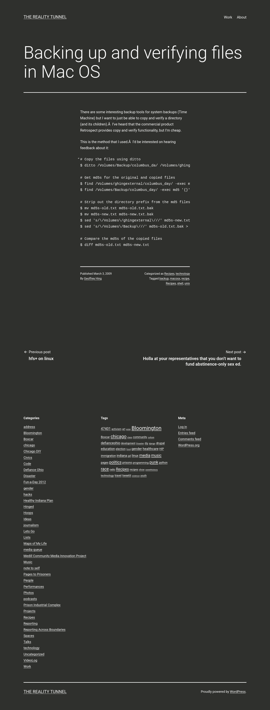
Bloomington (33, 433)
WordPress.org (189, 445)
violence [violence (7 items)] (136, 476)
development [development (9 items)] (128, 443)
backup (164, 278)
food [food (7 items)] (128, 449)
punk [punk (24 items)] (153, 462)
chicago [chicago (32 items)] (118, 436)
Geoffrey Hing (93, 278)
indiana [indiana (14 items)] (122, 455)
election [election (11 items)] (121, 449)
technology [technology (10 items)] (107, 475)
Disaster (29, 476)
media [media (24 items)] (144, 455)
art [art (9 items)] (123, 429)
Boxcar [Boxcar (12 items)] (105, 437)
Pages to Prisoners (37, 574)
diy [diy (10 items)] (146, 443)
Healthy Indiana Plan (38, 500)
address (29, 427)
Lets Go (29, 531)
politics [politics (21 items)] (115, 462)
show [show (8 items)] (142, 469)
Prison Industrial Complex (42, 605)
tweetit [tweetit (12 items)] (126, 475)
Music (28, 562)
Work (228, 17)
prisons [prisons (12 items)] (127, 462)
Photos (29, 593)
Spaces (29, 636)
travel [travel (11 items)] (118, 475)
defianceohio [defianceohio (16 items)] (110, 443)
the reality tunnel (45, 16)
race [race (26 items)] (105, 469)
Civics (28, 457)
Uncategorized (34, 654)
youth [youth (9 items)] (143, 475)
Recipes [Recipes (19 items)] (122, 469)
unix (187, 283)
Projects (29, 611)
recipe (185, 278)
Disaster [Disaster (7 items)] (140, 443)
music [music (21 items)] (156, 455)
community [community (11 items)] (140, 437)
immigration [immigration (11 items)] (108, 455)
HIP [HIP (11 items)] (161, 449)
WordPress (238, 691)
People (28, 580)
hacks (28, 494)
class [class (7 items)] (129, 437)
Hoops (28, 513)
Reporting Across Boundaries (44, 629)
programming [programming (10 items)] (141, 462)
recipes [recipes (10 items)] (134, 469)
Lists (27, 537)
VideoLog (30, 660)
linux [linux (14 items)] (135, 455)
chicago (29, 445)
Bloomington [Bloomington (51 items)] (147, 428)
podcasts (30, 599)
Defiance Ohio (34, 470)
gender (28, 488)
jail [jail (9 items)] (129, 455)
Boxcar (28, 439)
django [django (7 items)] (152, 443)
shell (180, 283)
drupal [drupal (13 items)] (160, 443)
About (241, 17)
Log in (182, 427)
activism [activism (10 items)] (116, 429)
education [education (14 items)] (108, 449)
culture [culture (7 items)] (151, 437)
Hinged (29, 507)
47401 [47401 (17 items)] (106, 429)
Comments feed (189, 439)
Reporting (31, 623)
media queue (33, 549)
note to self (32, 568)
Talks (27, 642)
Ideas (27, 519)
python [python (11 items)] (163, 462)
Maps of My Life (35, 543)
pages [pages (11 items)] (104, 462)
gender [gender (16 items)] (137, 449)
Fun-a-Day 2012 (35, 482)
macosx (175, 278)
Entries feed (186, 433)
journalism (31, 525)
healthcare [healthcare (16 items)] (151, 449)
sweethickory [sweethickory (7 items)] (151, 469)
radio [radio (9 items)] (112, 469)
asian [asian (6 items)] (128, 429)
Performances (34, 586)
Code (27, 464)
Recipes (169, 273)
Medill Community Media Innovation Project (55, 556)
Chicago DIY (32, 451)
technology (183, 273)
